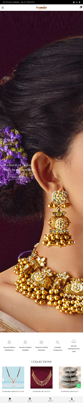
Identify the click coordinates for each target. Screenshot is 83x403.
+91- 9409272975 (29, 2)
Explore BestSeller (15, 177)
